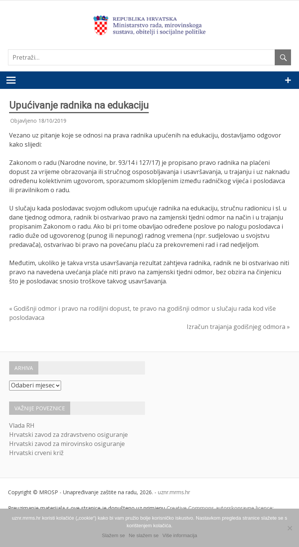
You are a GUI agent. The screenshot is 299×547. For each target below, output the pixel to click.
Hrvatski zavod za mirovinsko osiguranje (67, 443)
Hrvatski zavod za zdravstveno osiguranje (68, 434)
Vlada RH (22, 425)
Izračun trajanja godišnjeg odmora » (238, 327)
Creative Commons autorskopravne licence (219, 508)
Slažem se (113, 535)
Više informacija (179, 535)
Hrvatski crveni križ (36, 453)
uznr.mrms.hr (174, 492)
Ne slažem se (144, 535)
